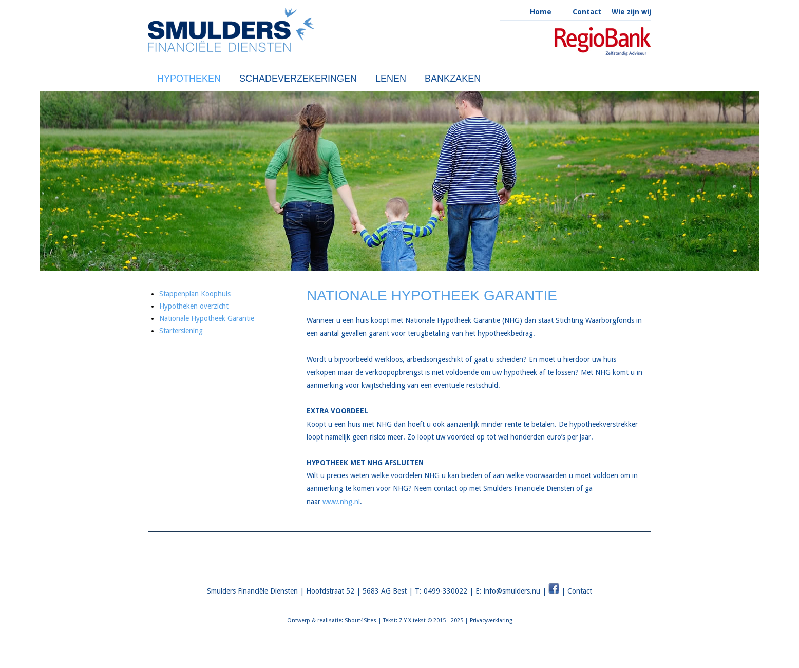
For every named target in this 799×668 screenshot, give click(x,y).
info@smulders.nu (512, 591)
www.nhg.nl (341, 502)
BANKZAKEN (453, 78)
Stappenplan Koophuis (195, 294)
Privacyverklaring (491, 620)
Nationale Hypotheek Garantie (206, 318)
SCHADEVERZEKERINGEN (298, 78)
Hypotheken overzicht (194, 306)
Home (540, 12)
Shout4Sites (360, 620)
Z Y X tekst (412, 620)
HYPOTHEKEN (189, 78)
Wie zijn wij (631, 12)
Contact (587, 12)
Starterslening (181, 331)
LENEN (390, 78)
